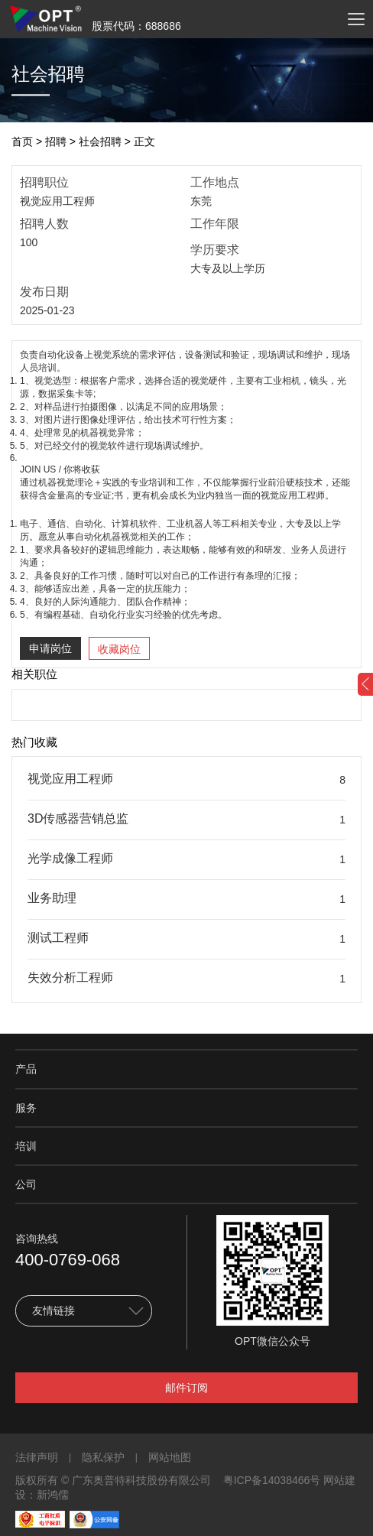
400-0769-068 (67, 1259)
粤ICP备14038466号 (272, 1480)
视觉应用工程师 (70, 778)
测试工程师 (58, 937)
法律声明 (36, 1457)
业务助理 (52, 897)
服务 (26, 1108)
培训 (26, 1146)
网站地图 (169, 1457)
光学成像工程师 (70, 858)
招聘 (55, 141)
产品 (26, 1069)
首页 (22, 141)
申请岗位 (50, 648)
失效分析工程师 (70, 977)
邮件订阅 (186, 1388)
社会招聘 (100, 141)
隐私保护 (103, 1457)
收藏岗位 (119, 649)
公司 (26, 1184)
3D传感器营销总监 (78, 818)
